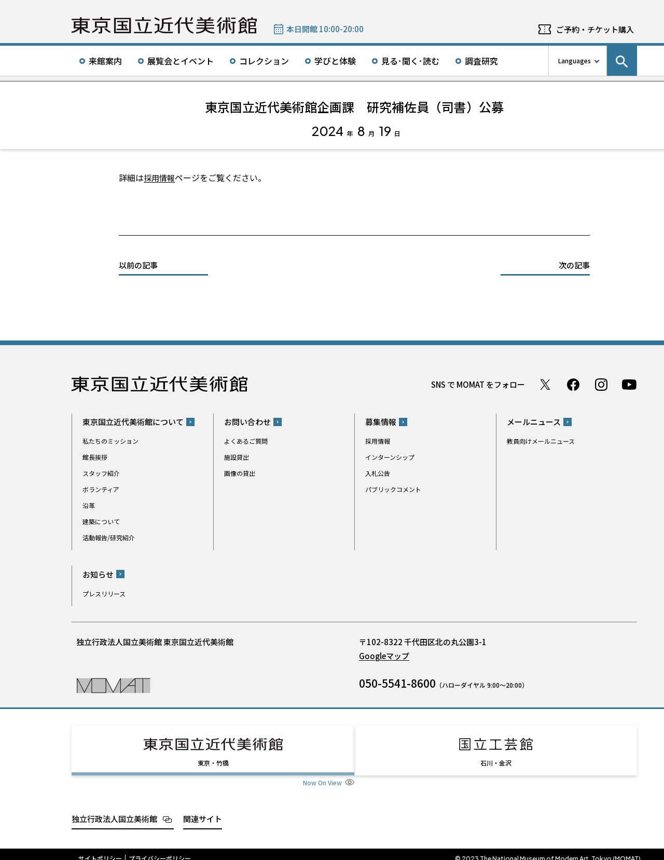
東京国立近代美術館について (133, 421)
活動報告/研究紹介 (108, 537)
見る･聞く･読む (410, 60)
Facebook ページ (573, 384)
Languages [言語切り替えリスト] (574, 60)
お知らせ (98, 574)
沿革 (88, 505)
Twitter (545, 384)
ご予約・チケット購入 (595, 29)
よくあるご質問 (246, 440)
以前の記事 (138, 265)
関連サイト (202, 809)
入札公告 (377, 473)
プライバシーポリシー (160, 849)
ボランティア (100, 489)
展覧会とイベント (180, 60)
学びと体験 (335, 60)
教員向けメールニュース (541, 440)
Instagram (601, 384)
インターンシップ (389, 457)
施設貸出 (236, 457)
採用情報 (160, 177)
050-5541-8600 (397, 683)
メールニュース (534, 421)
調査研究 (481, 60)
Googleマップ (384, 655)
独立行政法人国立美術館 (114, 809)
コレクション (264, 60)
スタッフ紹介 (101, 473)
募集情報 (380, 421)
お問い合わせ (247, 421)
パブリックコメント (393, 489)
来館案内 (105, 60)
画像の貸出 (239, 473)
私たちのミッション (110, 440)
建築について (101, 521)
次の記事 (574, 265)
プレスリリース (104, 593)
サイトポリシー (100, 849)
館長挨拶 (94, 457)
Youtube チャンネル (629, 384)
